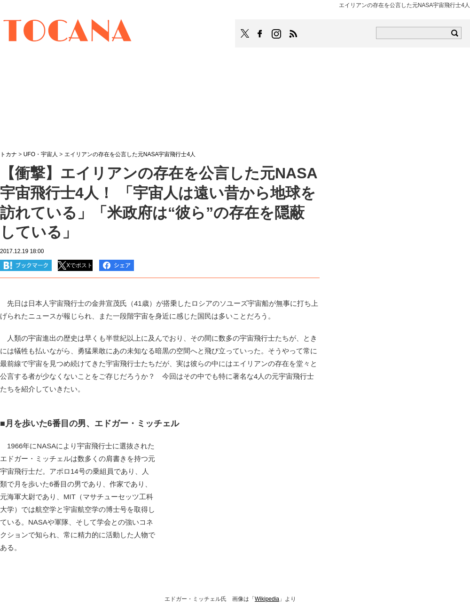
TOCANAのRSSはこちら (293, 34)
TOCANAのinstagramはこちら (277, 34)
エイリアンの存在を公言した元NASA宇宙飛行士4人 (130, 154)
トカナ (8, 154)
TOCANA (67, 32)
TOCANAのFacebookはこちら (260, 34)
